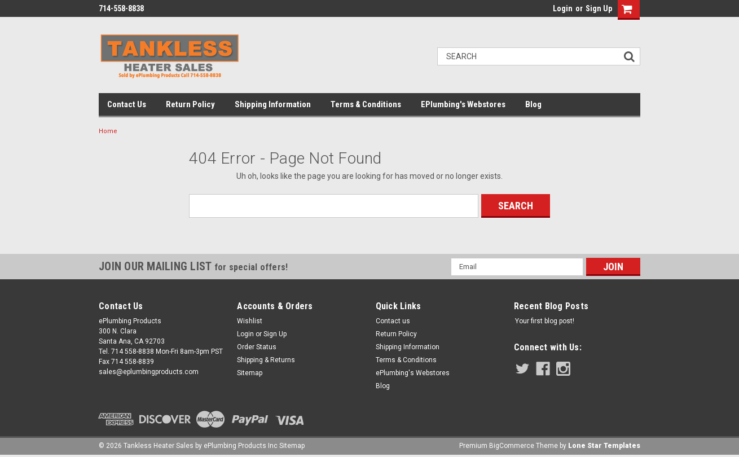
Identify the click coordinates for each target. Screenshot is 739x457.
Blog (533, 104)
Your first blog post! (544, 321)
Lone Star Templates (604, 446)
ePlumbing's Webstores (463, 104)
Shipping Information (273, 104)
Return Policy (190, 104)
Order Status (256, 347)
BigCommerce (511, 446)
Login (563, 8)
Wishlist (249, 321)
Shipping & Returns (266, 360)
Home (108, 131)
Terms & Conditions (366, 104)
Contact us (126, 104)
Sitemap (249, 373)
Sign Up (599, 8)
